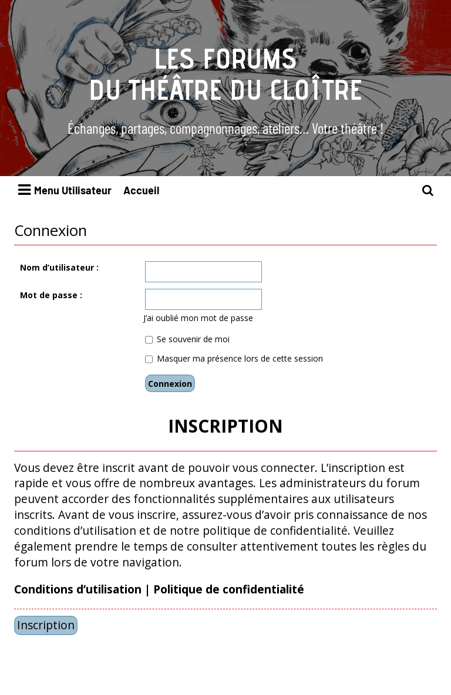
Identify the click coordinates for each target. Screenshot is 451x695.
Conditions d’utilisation (78, 589)
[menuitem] (428, 190)
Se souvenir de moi (187, 339)
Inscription (46, 625)
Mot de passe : (51, 295)
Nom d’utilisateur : (59, 267)
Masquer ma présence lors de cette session (234, 358)
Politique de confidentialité (228, 589)
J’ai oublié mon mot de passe (198, 317)
